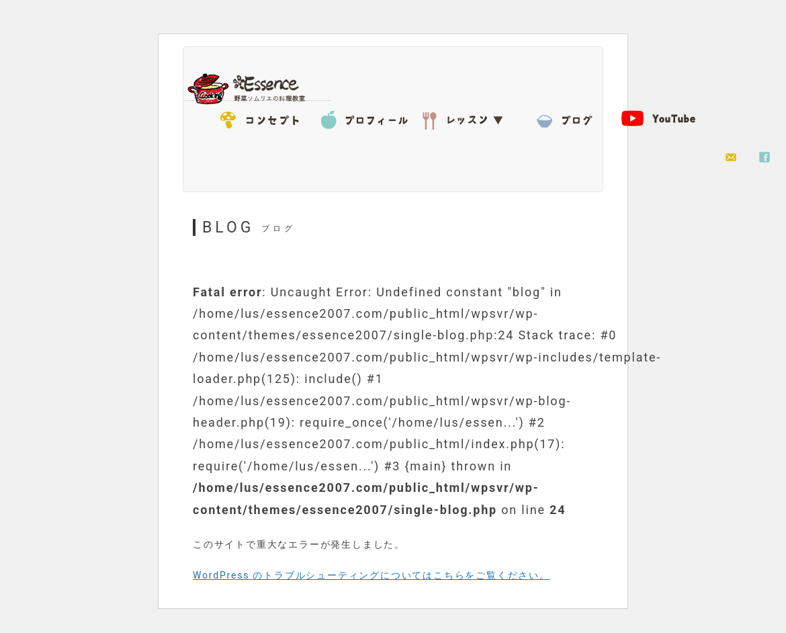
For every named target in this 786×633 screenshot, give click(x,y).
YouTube (667, 117)
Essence (250, 87)
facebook (764, 158)
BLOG (566, 117)
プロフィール (364, 117)
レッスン (465, 117)
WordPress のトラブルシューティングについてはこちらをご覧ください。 (371, 575)
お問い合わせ (731, 158)
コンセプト (264, 117)
